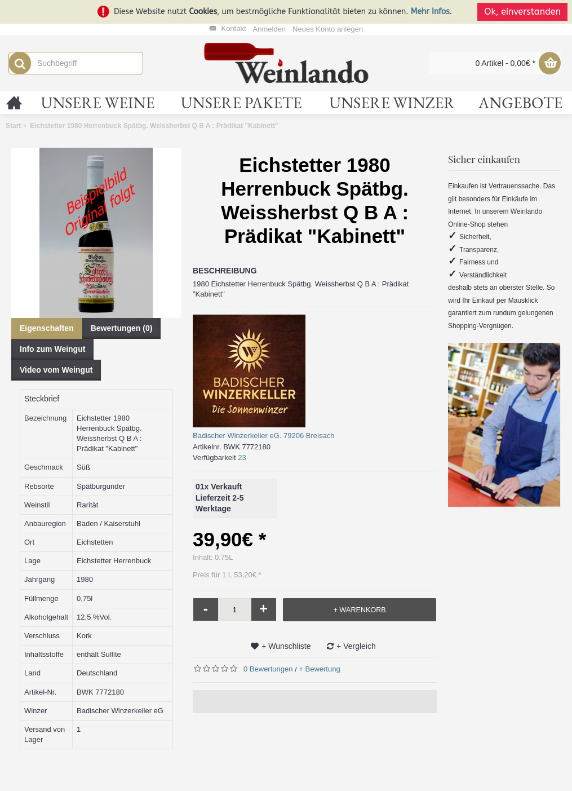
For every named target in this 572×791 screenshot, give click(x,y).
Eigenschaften (47, 328)
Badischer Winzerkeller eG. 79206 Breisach (263, 435)
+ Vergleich (356, 646)
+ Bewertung (319, 669)
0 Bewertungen (267, 669)
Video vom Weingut (56, 369)
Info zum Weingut (52, 348)
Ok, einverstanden (522, 11)
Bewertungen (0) (122, 328)
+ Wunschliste (286, 646)
